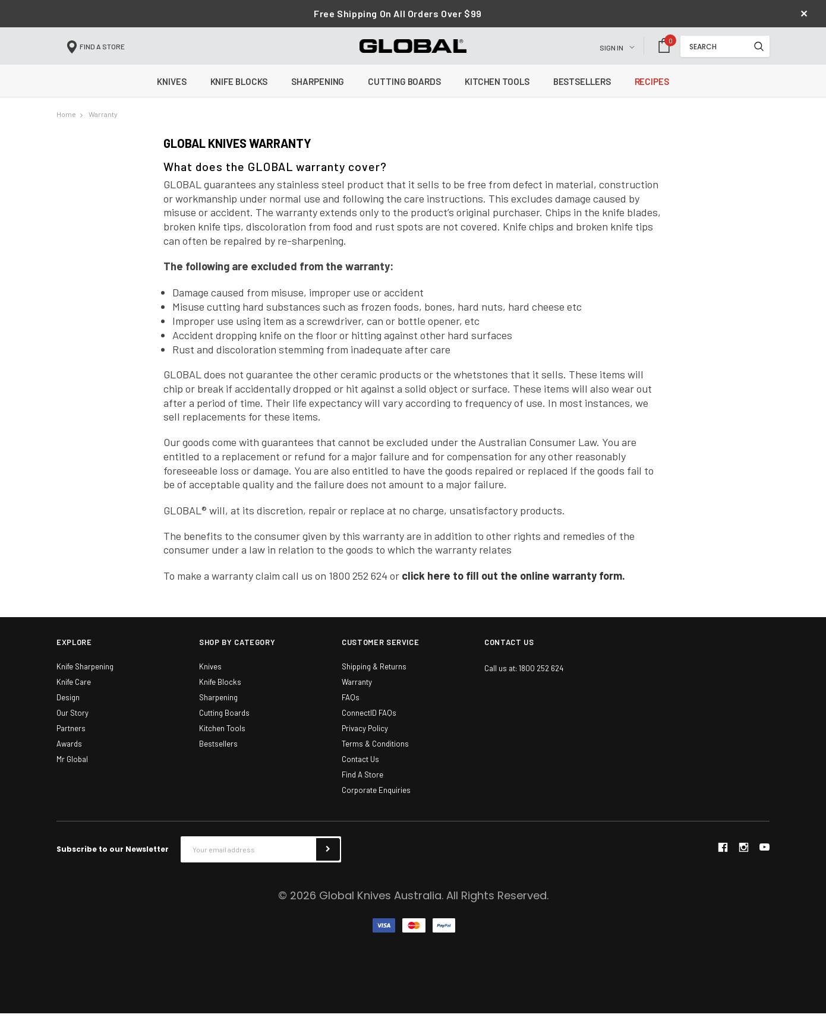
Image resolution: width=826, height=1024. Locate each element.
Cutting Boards (224, 723)
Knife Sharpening (85, 677)
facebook (722, 857)
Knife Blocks (220, 692)
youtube (764, 858)
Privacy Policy (365, 739)
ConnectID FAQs (369, 723)
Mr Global (72, 770)
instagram (743, 857)
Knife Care (73, 692)
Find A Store (362, 785)
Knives (210, 677)
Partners (71, 739)
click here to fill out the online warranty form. (513, 586)
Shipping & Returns (374, 677)
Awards (69, 754)
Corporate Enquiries (376, 800)
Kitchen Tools (222, 739)
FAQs (351, 708)
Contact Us (360, 770)
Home (66, 125)
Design (68, 708)
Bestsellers (218, 754)
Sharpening (218, 708)
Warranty (103, 125)
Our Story (72, 723)
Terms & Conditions (375, 754)
